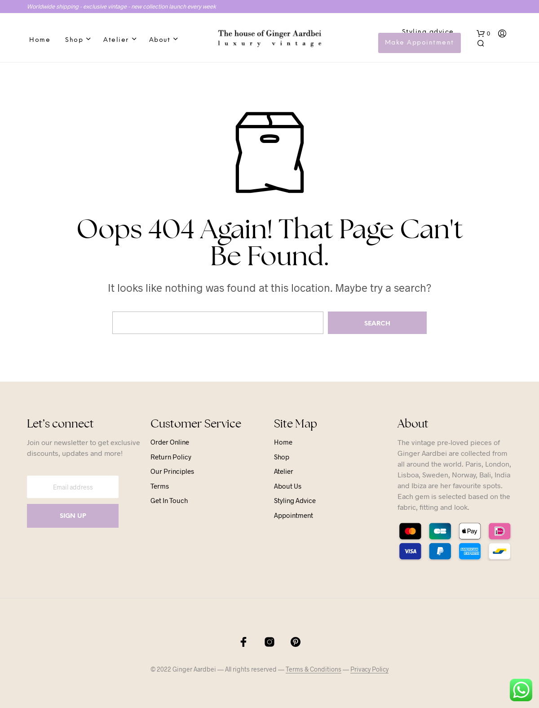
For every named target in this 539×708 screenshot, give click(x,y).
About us (287, 486)
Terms (159, 486)
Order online (169, 442)
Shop (74, 40)
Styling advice (428, 32)
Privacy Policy (369, 669)
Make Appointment (419, 43)
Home (39, 40)
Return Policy (170, 457)
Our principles (172, 471)
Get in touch (169, 500)
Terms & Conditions (313, 669)
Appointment (293, 515)
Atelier (116, 40)
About (160, 40)
